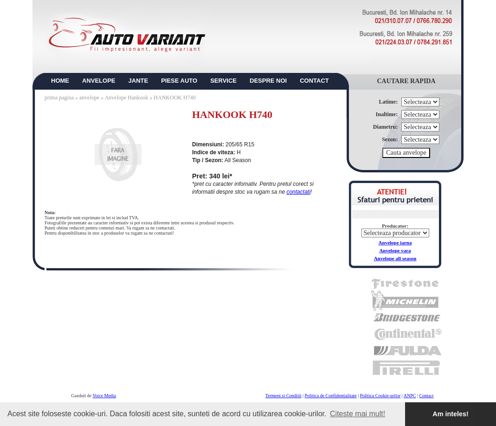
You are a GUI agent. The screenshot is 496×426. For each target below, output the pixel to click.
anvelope (90, 97)
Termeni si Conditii (283, 395)
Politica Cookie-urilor (380, 395)
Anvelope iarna (395, 242)
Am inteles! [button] (450, 414)
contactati (298, 192)
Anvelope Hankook (126, 97)
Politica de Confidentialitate (331, 395)
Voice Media (104, 395)
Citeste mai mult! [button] (357, 414)
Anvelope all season (395, 258)
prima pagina (59, 97)
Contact (426, 395)
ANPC (410, 395)
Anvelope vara (395, 250)
